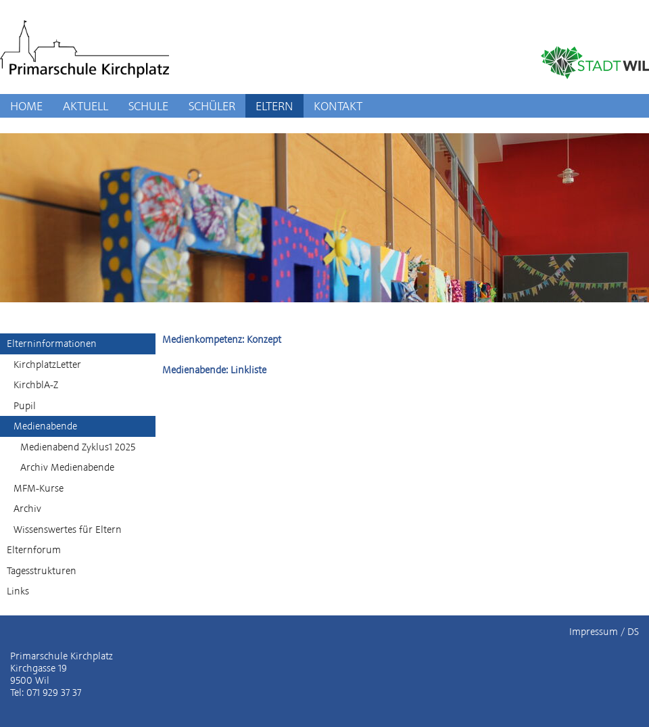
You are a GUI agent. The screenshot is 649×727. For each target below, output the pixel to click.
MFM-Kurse (39, 488)
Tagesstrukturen (41, 571)
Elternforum (34, 550)
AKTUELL (85, 106)
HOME (26, 106)
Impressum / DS (604, 632)
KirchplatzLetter (47, 364)
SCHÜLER (212, 106)
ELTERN (274, 106)
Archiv (27, 508)
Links (18, 591)
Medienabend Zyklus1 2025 (77, 447)
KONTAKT (338, 106)
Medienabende (45, 426)
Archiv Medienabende (67, 467)
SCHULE (148, 106)
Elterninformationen (52, 343)
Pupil (25, 406)
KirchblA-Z (36, 385)
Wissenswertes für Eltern (68, 529)
